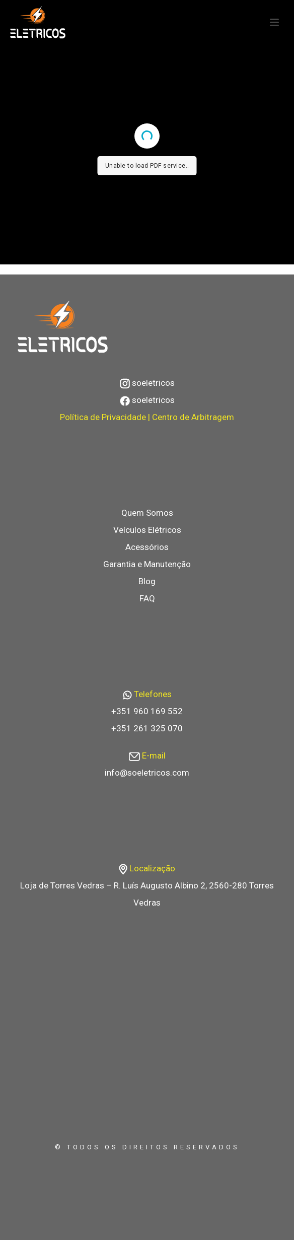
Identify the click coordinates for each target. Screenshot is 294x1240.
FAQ (147, 598)
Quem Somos (147, 513)
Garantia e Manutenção (147, 564)
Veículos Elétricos (147, 530)
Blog (147, 581)
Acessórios (147, 547)
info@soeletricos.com (147, 773)
